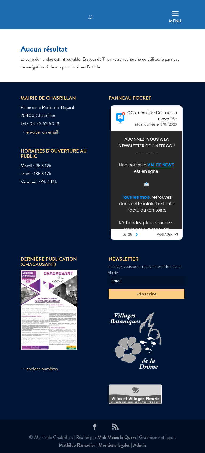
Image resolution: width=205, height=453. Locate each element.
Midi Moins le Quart (116, 437)
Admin (139, 444)
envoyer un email (42, 131)
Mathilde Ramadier (77, 444)
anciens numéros (42, 368)
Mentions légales (114, 444)
